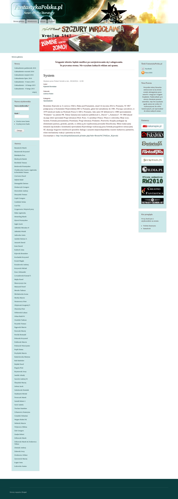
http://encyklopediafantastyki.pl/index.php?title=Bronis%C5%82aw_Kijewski (87, 136)
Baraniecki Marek (20, 148)
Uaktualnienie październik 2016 (25, 68)
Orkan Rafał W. (19, 316)
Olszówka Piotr (19, 309)
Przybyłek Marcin (20, 353)
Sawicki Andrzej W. (21, 379)
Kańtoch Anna (19, 250)
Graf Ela (17, 206)
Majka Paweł (18, 279)
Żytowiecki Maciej (20, 459)
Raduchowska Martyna (22, 357)
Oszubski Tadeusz (20, 320)
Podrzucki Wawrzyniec (22, 346)
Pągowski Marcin (20, 327)
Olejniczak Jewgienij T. (22, 305)
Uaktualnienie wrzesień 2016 (24, 71)
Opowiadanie (48, 101)
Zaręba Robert (19, 434)
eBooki (42, 21)
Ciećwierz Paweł (20, 176)
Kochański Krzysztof (21, 257)
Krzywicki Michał (20, 268)
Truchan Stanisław (20, 408)
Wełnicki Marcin (20, 423)
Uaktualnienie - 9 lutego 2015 (24, 89)
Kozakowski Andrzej (21, 265)
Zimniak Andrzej (20, 448)
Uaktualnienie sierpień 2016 (23, 75)
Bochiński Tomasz (20, 163)
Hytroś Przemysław (21, 220)
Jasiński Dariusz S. (20, 239)
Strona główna (18, 21)
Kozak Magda (19, 261)
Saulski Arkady (19, 375)
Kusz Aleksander (20, 272)
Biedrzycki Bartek (20, 159)
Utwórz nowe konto (23, 121)
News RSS (148, 73)
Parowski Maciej (20, 331)
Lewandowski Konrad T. (22, 276)
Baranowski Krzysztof (22, 152)
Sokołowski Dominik (21, 390)
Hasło (16, 113)
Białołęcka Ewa (19, 155)
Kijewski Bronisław (21, 253)
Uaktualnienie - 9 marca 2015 (24, 82)
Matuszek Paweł (20, 287)
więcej (34, 92)
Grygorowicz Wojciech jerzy (24, 209)
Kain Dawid (18, 246)
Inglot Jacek (18, 224)
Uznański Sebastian (21, 416)
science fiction (48, 94)
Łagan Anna (18, 462)
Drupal (24, 492)
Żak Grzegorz (19, 431)
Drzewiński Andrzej (21, 191)
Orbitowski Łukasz (20, 313)
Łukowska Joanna (20, 466)
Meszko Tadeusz (20, 290)
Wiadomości (32, 21)
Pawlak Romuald (20, 335)
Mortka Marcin (19, 298)
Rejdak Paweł (19, 364)
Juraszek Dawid (19, 242)
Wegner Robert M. (20, 419)
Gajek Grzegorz (19, 198)
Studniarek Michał (20, 394)
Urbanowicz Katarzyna (22, 412)
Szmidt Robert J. (20, 401)
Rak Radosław (19, 361)
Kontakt (51, 21)
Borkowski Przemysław (22, 166)
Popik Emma (18, 349)
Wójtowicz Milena (20, 427)
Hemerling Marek (20, 217)
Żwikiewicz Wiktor (21, 455)
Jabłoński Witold (20, 231)
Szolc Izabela (18, 405)
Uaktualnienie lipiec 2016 (23, 78)
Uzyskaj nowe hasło (23, 124)
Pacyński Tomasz (20, 324)
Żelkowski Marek (20, 438)
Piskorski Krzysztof (21, 338)
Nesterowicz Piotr (20, 301)
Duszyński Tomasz (20, 195)
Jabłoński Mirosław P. (21, 228)
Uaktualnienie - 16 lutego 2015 (24, 85)
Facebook (148, 69)
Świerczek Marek (20, 397)
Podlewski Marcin (20, 342)
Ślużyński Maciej (20, 383)
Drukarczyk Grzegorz (21, 187)
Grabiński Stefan (20, 202)
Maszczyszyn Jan (20, 283)
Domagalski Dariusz (21, 183)
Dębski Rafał (18, 180)
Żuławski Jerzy (19, 451)
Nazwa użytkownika (21, 106)
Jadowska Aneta (19, 235)
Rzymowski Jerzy (20, 371)
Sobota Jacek (18, 386)
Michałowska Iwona (21, 294)
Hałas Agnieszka (20, 213)
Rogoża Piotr (18, 368)
